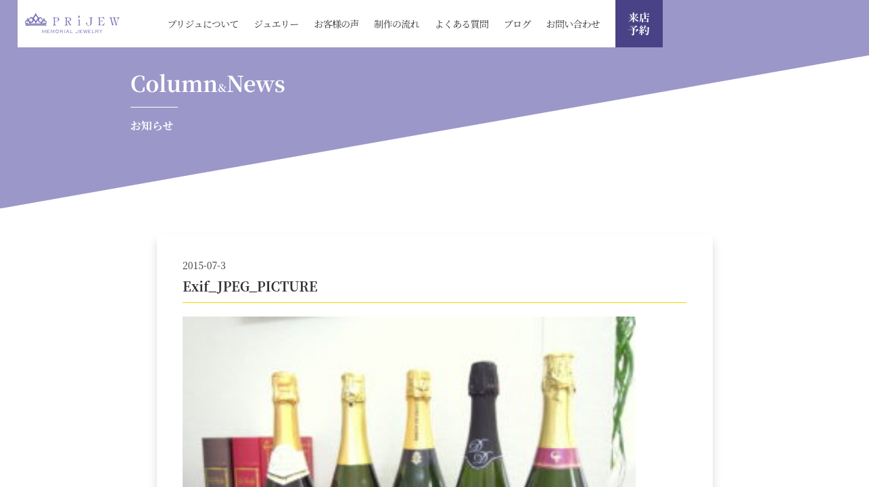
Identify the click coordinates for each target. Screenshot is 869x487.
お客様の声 (336, 23)
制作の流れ (396, 23)
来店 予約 (639, 23)
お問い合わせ (573, 23)
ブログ (517, 23)
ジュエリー (276, 23)
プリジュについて (202, 23)
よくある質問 (461, 23)
